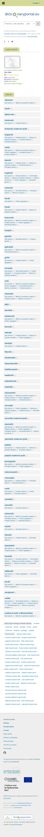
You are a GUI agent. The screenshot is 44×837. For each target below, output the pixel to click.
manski (35, 627)
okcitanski (16, 630)
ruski (7, 488)
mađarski (10, 375)
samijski (10, 499)
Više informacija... (32, 36)
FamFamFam (18, 807)
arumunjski (8, 627)
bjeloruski (10, 114)
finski (7, 207)
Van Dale (7, 72)
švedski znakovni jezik (12, 687)
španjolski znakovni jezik (28, 683)
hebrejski (22, 627)
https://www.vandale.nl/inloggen (13, 83)
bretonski (9, 120)
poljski (8, 445)
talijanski (9, 571)
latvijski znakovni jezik (11, 669)
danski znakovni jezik (11, 644)
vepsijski (31, 630)
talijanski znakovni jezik (12, 701)
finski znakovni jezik (11, 648)
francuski (9, 218)
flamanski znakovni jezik (12, 651)
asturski (15, 627)
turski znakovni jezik (27, 701)
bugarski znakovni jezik (12, 641)
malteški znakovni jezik (28, 672)
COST (5, 796)
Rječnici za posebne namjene (26, 103)
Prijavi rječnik (8, 734)
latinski (8, 333)
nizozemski (10, 393)
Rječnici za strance (19, 193)
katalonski (9, 316)
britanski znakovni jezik (17, 129)
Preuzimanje (7, 748)
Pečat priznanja (8, 741)
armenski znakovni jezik (12, 637)
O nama (6, 730)
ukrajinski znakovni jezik (12, 704)
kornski (9, 327)
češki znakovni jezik (27, 641)
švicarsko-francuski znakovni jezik (15, 690)
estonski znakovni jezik (27, 644)
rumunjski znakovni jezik (12, 679)
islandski (9, 294)
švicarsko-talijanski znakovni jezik (15, 697)
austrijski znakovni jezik (28, 637)
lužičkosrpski (12, 369)
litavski (9, 352)
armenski (36, 623)
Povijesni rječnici (22, 123)
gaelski (8, 236)
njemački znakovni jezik (17, 439)
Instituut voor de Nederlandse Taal (21, 805)
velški (7, 598)
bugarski (9, 135)
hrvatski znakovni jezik (12, 658)
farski (7, 198)
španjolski (9, 545)
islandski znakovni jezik (12, 662)
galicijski (9, 247)
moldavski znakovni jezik (13, 676)
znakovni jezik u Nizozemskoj (19, 613)
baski (8, 108)
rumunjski (9, 478)
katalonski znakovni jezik (32, 665)
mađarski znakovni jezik (12, 672)
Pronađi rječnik (9, 727)
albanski (9, 100)
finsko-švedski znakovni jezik (28, 648)
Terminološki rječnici (12, 252)
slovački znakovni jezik (12, 683)
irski (7, 281)
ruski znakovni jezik (28, 679)
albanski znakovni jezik (24, 634)
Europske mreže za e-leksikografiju (15, 34)
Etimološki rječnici (11, 142)
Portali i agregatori (11, 152)
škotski (8, 535)
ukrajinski (10, 592)
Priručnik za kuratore (10, 745)
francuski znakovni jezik (29, 651)
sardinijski (24, 630)
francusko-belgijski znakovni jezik (15, 655)
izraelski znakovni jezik (28, 662)
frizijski (9, 230)
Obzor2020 (7, 798)
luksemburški (12, 363)
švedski (8, 556)
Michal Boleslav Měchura (24, 803)
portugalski (10, 461)
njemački (9, 424)
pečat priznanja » (17, 824)
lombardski (11, 358)
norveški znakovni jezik (17, 418)
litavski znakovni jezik (26, 669)
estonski (9, 188)
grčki (7, 257)
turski (7, 582)
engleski (9, 173)
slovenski (9, 514)
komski (29, 627)
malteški (10, 387)
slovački (9, 505)
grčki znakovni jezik (33, 655)
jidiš (8, 304)
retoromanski (12, 472)
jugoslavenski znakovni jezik (14, 665)
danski (8, 160)
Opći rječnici (9, 103)
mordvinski (8, 630)
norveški (9, 405)
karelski (9, 310)
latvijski (8, 343)
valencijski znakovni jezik (29, 704)
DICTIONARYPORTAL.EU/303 (13, 70)
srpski (8, 526)
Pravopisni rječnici (26, 139)
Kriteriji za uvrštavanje (10, 737)
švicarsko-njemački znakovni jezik (15, 694)
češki (7, 147)
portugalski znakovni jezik (30, 676)
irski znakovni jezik (26, 658)
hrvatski (36, 3)
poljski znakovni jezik (16, 455)
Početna (6, 723)
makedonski (12, 381)
